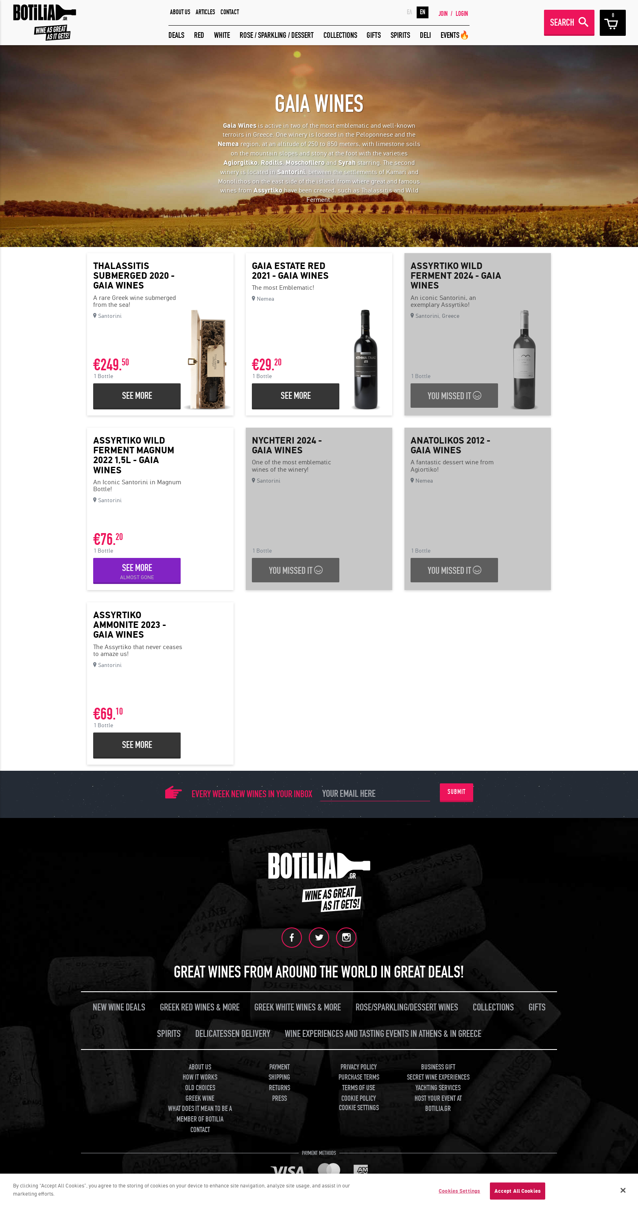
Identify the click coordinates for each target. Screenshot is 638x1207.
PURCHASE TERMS (359, 1077)
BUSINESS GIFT (438, 1067)
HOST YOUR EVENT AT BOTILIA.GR (438, 1103)
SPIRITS (400, 35)
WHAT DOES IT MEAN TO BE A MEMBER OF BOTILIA (200, 1114)
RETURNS (279, 1088)
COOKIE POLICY (358, 1098)
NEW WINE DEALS (119, 1007)
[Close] (623, 1192)
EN (422, 12)
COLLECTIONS (340, 35)
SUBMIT (456, 792)
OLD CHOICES (200, 1088)
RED (199, 35)
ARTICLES (205, 12)
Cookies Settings (459, 1193)
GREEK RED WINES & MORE (200, 1007)
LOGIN (462, 13)
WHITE (222, 35)
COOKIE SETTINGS (359, 1108)
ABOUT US (180, 12)
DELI (425, 35)
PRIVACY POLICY (359, 1067)
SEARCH (562, 22)
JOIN (443, 13)
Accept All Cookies (517, 1193)
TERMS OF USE (358, 1088)
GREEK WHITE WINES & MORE (297, 1007)
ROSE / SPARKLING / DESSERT (277, 35)
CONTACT (230, 12)
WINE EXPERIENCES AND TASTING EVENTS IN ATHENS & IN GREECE (383, 1033)
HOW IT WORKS (200, 1077)
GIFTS (374, 35)
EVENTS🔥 (455, 35)
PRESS (279, 1098)
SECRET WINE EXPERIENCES (438, 1077)
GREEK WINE (200, 1098)
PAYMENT (279, 1067)
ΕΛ (409, 12)
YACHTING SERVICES (438, 1088)
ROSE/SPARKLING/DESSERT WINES (407, 1007)
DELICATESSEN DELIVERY (232, 1033)
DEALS (176, 35)
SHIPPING (279, 1077)
